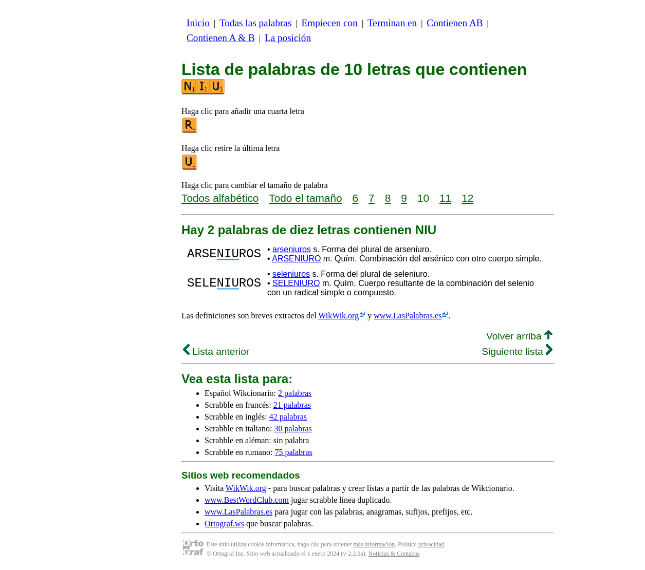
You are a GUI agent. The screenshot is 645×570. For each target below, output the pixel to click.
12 (467, 198)
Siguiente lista (517, 351)
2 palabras (294, 393)
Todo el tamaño (305, 198)
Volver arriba (519, 336)
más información (374, 544)
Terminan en (392, 22)
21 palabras (292, 405)
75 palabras (293, 452)
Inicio (198, 22)
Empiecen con (330, 22)
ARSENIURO (296, 258)
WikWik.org (338, 315)
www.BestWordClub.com (247, 500)
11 (445, 198)
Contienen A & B (221, 37)
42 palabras (288, 416)
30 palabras (293, 428)
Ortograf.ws (224, 523)
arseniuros (291, 249)
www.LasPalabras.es (407, 315)
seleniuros (291, 274)
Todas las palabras (255, 22)
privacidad (431, 544)
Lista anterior (216, 351)
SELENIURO (296, 283)
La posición (288, 37)
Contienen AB (455, 22)
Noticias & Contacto (393, 553)
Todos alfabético (220, 198)
